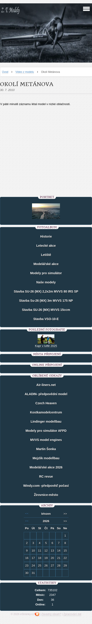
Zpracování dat (72, 614)
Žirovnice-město (46, 495)
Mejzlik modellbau (46, 458)
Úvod (5, 72)
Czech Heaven (46, 403)
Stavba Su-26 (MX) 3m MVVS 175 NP (46, 300)
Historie (46, 236)
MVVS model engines (46, 440)
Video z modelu (24, 72)
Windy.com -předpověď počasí (46, 485)
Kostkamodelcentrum (46, 412)
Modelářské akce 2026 (46, 467)
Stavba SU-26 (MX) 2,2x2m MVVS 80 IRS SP (46, 291)
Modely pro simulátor (46, 273)
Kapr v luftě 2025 (46, 346)
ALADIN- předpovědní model (46, 394)
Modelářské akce (45, 264)
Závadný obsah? (51, 614)
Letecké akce (46, 245)
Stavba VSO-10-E (46, 319)
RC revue (46, 476)
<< (26, 513)
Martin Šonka (46, 449)
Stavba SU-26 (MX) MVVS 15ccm (46, 310)
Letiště (46, 255)
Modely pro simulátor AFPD (46, 430)
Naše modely (46, 282)
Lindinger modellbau (46, 421)
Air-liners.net (46, 385)
